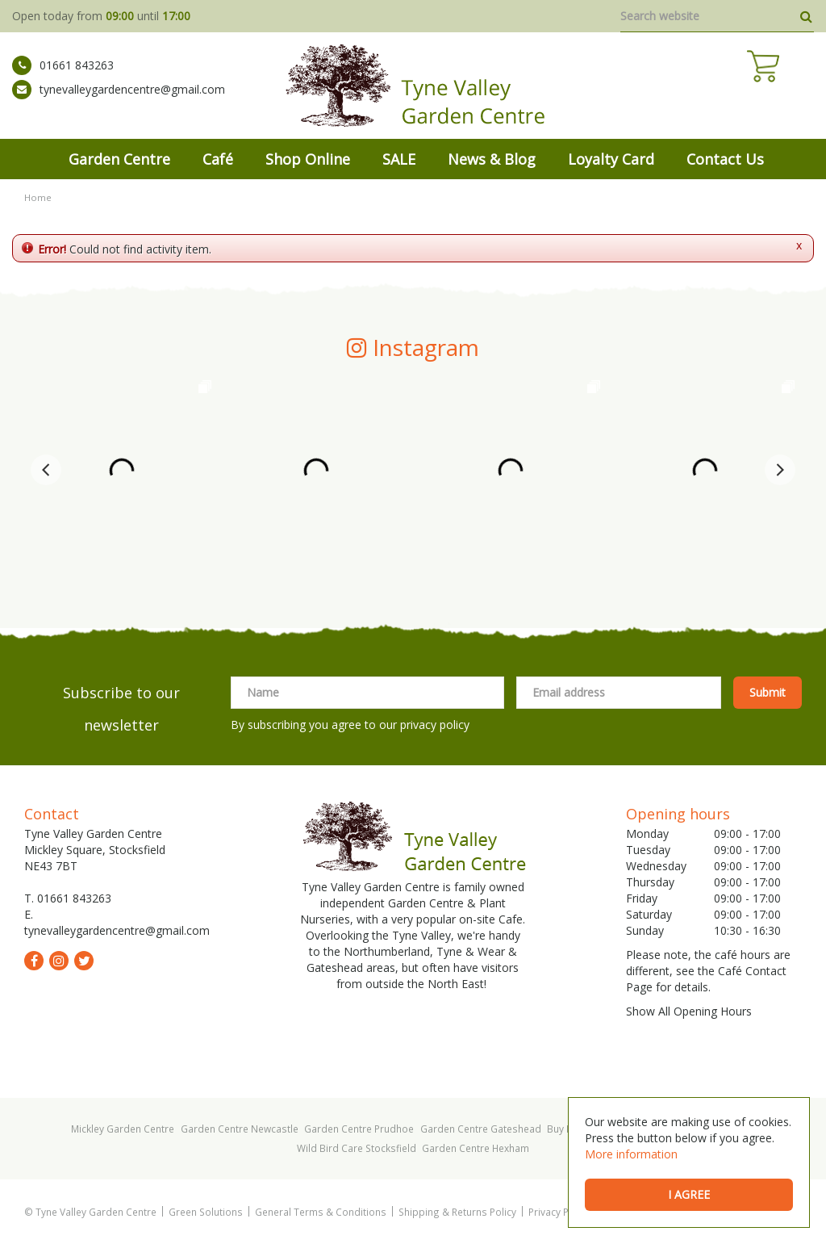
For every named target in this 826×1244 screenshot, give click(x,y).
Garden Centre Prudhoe (359, 1128)
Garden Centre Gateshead (480, 1128)
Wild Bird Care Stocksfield (356, 1147)
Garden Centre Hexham (475, 1147)
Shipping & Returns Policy (457, 1211)
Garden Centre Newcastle (239, 1128)
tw (84, 960)
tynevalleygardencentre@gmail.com (118, 101)
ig (59, 960)
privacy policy (434, 724)
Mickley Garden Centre (122, 1128)
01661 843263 (63, 76)
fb (34, 960)
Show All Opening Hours (689, 1011)
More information (631, 1154)
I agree (689, 1194)
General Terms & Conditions (320, 1211)
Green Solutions (206, 1211)
